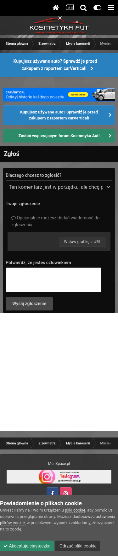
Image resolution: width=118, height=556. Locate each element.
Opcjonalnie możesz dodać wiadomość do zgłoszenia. (55, 221)
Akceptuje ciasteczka (26, 545)
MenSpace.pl (59, 463)
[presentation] (53, 280)
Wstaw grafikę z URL (82, 241)
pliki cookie (75, 510)
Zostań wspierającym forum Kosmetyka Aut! (58, 135)
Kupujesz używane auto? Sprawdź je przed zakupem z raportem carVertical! (55, 65)
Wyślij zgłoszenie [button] (29, 303)
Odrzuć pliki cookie (78, 545)
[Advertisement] (59, 372)
